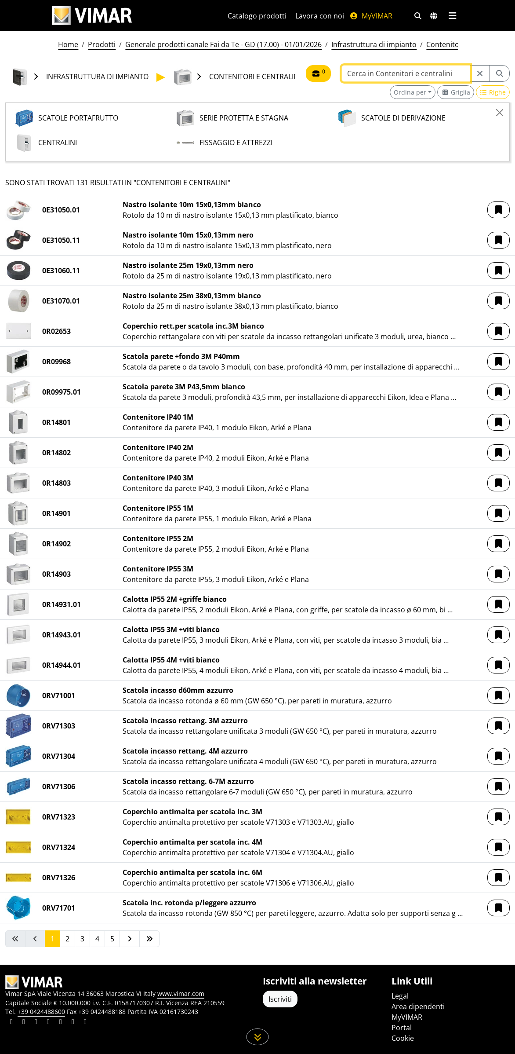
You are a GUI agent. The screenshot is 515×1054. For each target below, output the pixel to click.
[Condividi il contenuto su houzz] (73, 1022)
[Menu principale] (452, 16)
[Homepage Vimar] (92, 16)
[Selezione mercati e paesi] (433, 16)
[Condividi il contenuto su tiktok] (85, 1022)
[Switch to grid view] (455, 92)
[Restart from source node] (480, 73)
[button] (498, 209)
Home (68, 44)
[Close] (499, 112)
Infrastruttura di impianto (374, 44)
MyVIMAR (370, 16)
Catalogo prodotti (257, 16)
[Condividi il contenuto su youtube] (60, 1022)
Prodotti (102, 44)
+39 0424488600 (41, 1011)
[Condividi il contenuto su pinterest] (36, 1022)
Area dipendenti (418, 1006)
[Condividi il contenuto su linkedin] (11, 1022)
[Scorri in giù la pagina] (258, 1036)
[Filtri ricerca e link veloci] (417, 16)
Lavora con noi (319, 16)
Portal (402, 1027)
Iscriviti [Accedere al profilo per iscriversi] (280, 999)
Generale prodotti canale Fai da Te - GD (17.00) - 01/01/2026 (223, 44)
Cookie (403, 1038)
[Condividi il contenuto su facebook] (23, 1022)
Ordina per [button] (410, 92)
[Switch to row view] (493, 92)
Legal (400, 996)
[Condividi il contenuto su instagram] (48, 1022)
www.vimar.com (180, 993)
